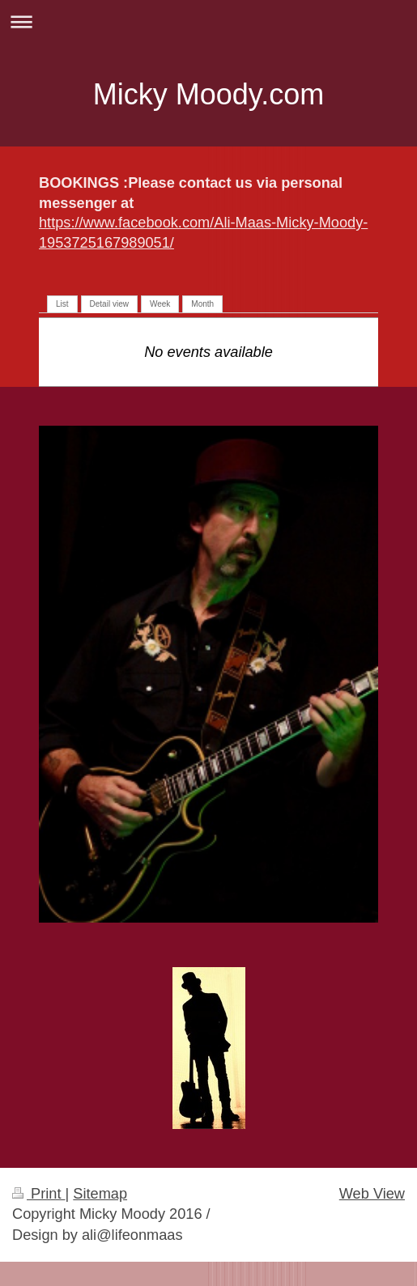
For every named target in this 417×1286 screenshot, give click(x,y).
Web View (372, 1194)
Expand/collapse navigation (208, 21)
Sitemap (100, 1194)
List (62, 303)
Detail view (109, 303)
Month (202, 303)
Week (160, 303)
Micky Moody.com (208, 94)
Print (39, 1194)
